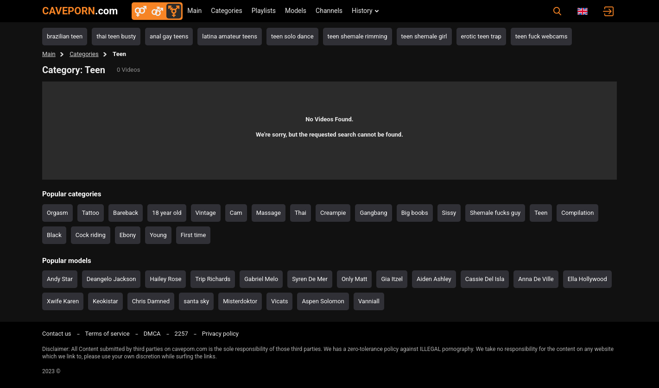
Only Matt (355, 278)
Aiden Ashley (434, 278)
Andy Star (60, 278)
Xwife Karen (63, 301)
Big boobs (414, 212)
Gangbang (373, 212)
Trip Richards (212, 278)
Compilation (577, 212)
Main (194, 10)
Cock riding (91, 235)
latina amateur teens (229, 36)
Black (54, 235)
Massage (268, 212)
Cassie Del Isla (485, 278)
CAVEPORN (80, 11)
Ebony (128, 235)
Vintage (206, 212)
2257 (181, 333)
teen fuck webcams (541, 36)
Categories (226, 10)
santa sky (196, 301)
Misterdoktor (240, 301)
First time (193, 235)
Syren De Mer (310, 278)
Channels (329, 10)
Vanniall (369, 301)
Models (295, 10)
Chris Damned (151, 301)
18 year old (166, 212)
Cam (236, 212)
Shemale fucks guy (495, 212)
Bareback (125, 212)
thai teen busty (116, 36)
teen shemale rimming (357, 36)
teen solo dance (292, 36)
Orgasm (57, 212)
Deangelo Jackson (111, 278)
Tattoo (90, 212)
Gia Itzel (392, 278)
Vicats (279, 301)
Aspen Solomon (323, 301)
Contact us (56, 333)
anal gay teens (169, 36)
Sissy (449, 212)
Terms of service (107, 333)
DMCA (152, 333)
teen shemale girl (424, 36)
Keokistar (105, 301)
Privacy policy (220, 333)
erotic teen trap (481, 36)
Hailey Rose (165, 278)
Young (158, 235)
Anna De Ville (535, 278)
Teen (540, 212)
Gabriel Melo (261, 278)
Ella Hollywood (587, 278)
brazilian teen (64, 36)
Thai (300, 212)
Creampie (333, 212)
